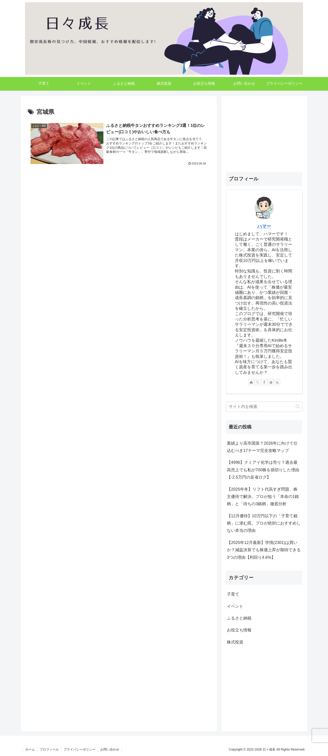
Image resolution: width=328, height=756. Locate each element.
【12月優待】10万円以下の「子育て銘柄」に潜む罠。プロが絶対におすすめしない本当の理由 (264, 523)
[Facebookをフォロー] (264, 382)
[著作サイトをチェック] (251, 382)
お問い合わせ (109, 749)
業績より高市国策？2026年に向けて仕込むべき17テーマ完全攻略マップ (262, 447)
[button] (298, 406)
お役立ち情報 (239, 630)
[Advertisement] (119, 212)
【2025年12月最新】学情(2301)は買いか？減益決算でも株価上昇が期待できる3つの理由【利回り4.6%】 (264, 550)
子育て (233, 594)
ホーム (30, 749)
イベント (235, 606)
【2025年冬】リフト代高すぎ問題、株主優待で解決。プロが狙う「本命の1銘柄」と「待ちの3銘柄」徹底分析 (263, 496)
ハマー (264, 226)
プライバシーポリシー (79, 749)
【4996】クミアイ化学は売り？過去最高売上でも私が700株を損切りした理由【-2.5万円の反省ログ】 (263, 469)
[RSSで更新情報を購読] (277, 382)
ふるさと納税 (239, 618)
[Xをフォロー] (258, 382)
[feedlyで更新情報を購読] (271, 382)
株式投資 (235, 642)
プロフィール (49, 749)
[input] (264, 407)
